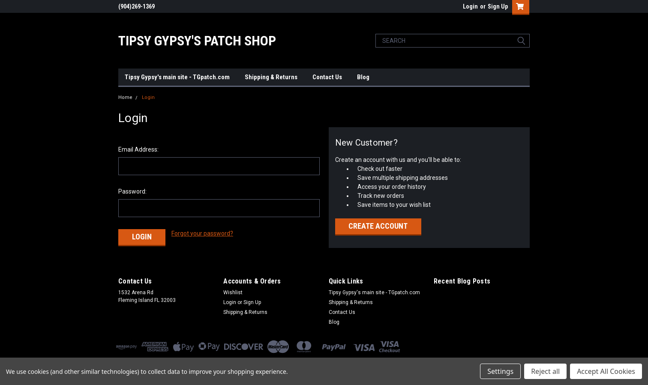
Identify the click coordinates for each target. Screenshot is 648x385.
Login (470, 6)
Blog (363, 77)
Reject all (545, 371)
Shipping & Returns (271, 77)
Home (125, 97)
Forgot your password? (202, 233)
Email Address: (138, 149)
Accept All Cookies (606, 371)
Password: (132, 191)
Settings (500, 371)
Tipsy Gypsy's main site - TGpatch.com (177, 77)
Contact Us (327, 77)
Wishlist (233, 292)
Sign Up (498, 6)
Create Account (378, 225)
